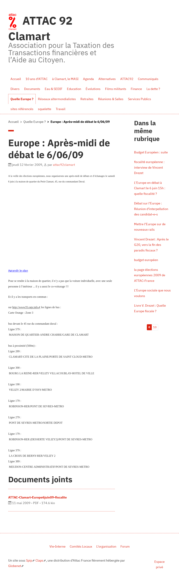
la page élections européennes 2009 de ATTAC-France (149, 275)
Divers (15, 89)
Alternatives (107, 79)
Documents (32, 89)
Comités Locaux (81, 546)
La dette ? (153, 89)
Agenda (88, 79)
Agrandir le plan (18, 270)
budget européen (146, 260)
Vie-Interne (57, 546)
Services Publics (139, 99)
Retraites (87, 99)
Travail (60, 109)
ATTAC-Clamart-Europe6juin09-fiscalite (37, 497)
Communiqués (148, 79)
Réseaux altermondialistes (57, 99)
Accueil (15, 79)
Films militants (115, 89)
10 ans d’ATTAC (37, 79)
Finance (136, 89)
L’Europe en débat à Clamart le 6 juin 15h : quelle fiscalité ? (149, 188)
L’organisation (106, 546)
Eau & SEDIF (53, 89)
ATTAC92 (126, 79)
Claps (39, 560)
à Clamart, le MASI (65, 79)
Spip (29, 560)
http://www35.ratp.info (25, 307)
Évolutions (93, 89)
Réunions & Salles (110, 99)
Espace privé (159, 564)
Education (74, 89)
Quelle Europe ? (21, 99)
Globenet (14, 566)
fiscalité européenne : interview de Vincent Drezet (149, 167)
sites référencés (21, 109)
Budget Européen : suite (151, 152)
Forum (125, 546)
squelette (44, 109)
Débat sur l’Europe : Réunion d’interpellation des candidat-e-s (151, 208)
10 (155, 327)
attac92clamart (64, 165)
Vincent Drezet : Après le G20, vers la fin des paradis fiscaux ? (151, 244)
